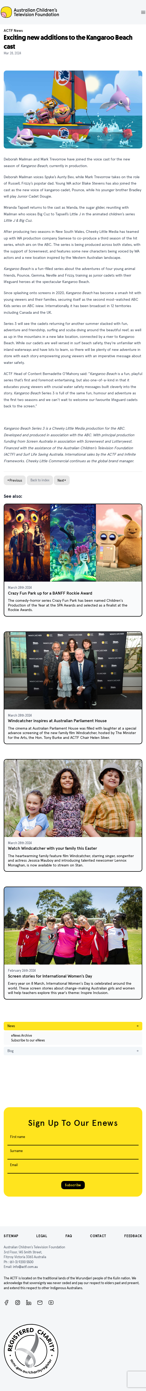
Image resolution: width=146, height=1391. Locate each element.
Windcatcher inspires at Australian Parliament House (57, 720)
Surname (16, 1151)
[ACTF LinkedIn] (29, 1302)
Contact (98, 1236)
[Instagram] (17, 1302)
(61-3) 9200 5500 (21, 1262)
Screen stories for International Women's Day (50, 976)
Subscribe (73, 1185)
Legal (41, 1236)
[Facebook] (6, 1302)
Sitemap (11, 1236)
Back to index (39, 480)
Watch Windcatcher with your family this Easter (52, 848)
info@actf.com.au (25, 1267)
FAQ (68, 1236)
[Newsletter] (40, 1302)
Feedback (133, 1236)
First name (17, 1137)
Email (14, 1165)
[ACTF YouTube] (51, 1302)
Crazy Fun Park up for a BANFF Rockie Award (50, 593)
